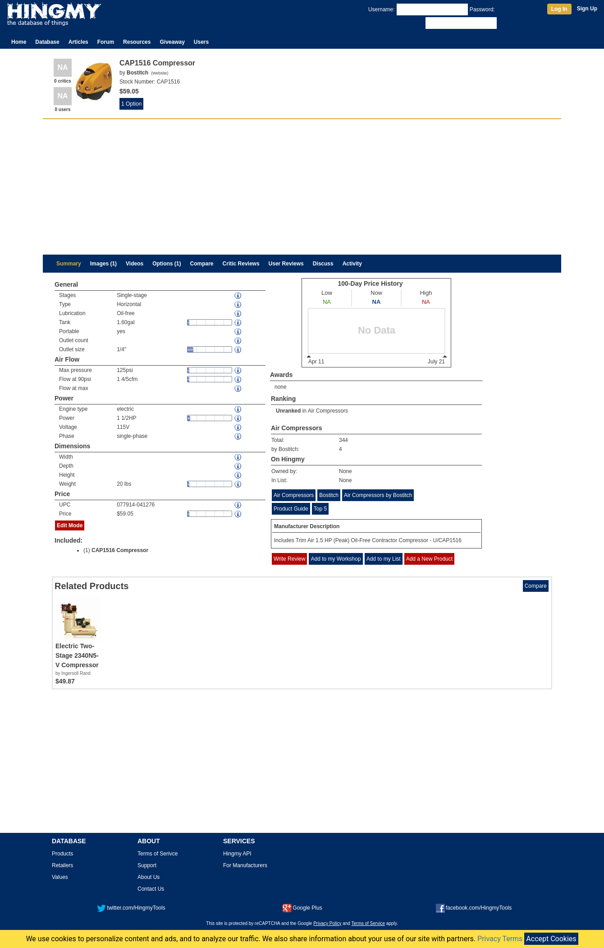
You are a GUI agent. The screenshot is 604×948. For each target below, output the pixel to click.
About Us (148, 877)
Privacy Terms (499, 938)
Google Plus (302, 908)
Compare (202, 263)
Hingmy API (237, 853)
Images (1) (103, 263)
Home (18, 42)
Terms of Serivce (157, 853)
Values (60, 877)
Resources (137, 42)
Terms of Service (368, 923)
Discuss (323, 263)
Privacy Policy (327, 923)
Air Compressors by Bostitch (378, 495)
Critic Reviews (241, 263)
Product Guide (291, 509)
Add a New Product (429, 559)
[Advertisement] (302, 187)
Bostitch (329, 495)
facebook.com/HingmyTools (474, 908)
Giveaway (172, 42)
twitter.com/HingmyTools (131, 908)
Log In (559, 9)
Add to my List (383, 559)
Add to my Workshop (336, 559)
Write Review (289, 559)
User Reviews (286, 263)
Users (201, 42)
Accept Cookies (551, 938)
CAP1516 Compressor (120, 550)
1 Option (131, 104)
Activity (352, 263)
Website (159, 73)
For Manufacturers (245, 865)
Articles (78, 42)
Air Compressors (328, 411)
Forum (105, 42)
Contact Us (150, 889)
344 (343, 440)
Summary (68, 263)
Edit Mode (69, 525)
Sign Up (587, 8)
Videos (134, 263)
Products (62, 853)
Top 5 (320, 509)
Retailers (62, 865)
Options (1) (166, 263)
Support (146, 865)
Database (47, 42)
